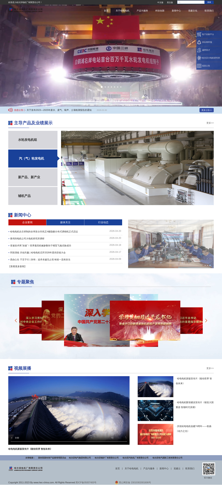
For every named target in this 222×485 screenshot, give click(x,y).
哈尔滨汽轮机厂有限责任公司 (136, 458)
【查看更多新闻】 (17, 266)
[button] (101, 87)
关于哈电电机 (122, 10)
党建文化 (192, 10)
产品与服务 (142, 10)
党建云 (177, 468)
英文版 (170, 2)
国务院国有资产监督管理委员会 (52, 458)
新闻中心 (176, 10)
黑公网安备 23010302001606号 (135, 482)
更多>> (210, 123)
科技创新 (160, 10)
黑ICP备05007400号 (86, 482)
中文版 (160, 2)
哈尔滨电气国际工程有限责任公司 (167, 458)
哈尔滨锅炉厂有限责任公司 (107, 458)
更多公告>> (206, 110)
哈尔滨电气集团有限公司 (80, 458)
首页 (106, 10)
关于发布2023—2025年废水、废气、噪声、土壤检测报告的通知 (59, 110)
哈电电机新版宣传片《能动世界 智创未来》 (30, 449)
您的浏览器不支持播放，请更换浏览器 (111, 53)
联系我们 (209, 10)
